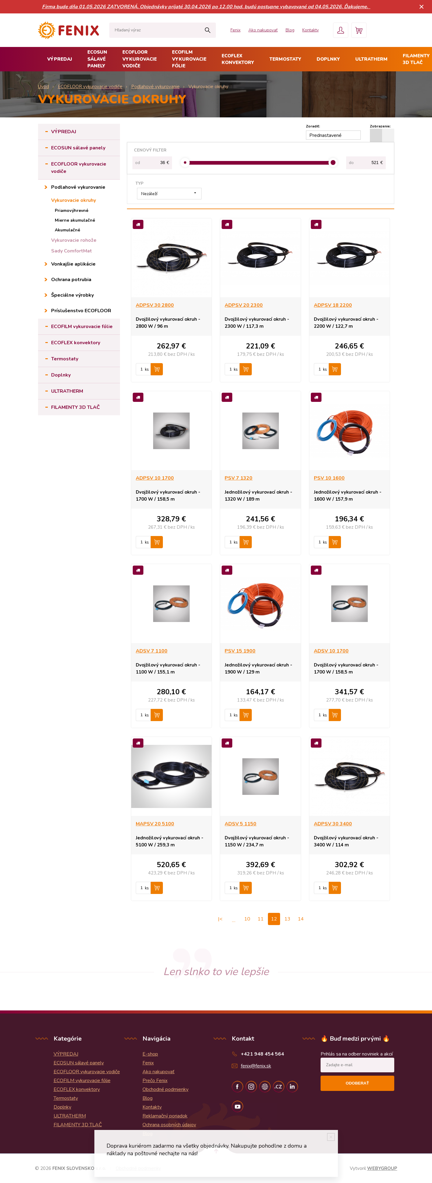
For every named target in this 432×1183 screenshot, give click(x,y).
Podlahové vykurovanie (78, 187)
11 (261, 919)
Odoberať (357, 1083)
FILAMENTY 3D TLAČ (75, 407)
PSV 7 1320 (238, 478)
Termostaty (285, 59)
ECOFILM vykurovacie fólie (189, 59)
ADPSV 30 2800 (155, 305)
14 (301, 919)
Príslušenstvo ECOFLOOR (81, 310)
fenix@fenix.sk (256, 1066)
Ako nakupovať (263, 30)
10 (247, 919)
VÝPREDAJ (59, 59)
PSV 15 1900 (240, 651)
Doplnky (328, 59)
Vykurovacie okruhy (73, 200)
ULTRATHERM (371, 59)
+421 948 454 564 (262, 1054)
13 (287, 919)
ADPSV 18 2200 (333, 305)
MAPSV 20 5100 (155, 823)
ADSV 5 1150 (240, 823)
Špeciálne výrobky (72, 295)
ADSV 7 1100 (151, 651)
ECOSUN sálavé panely (97, 59)
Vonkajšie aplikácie (73, 264)
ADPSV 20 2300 (244, 305)
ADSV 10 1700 (331, 651)
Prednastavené (325, 135)
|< (220, 919)
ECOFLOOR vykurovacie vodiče (139, 59)
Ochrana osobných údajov (169, 1124)
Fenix (235, 30)
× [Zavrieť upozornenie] (421, 7)
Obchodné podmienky (165, 1089)
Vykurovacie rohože (74, 240)
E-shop (150, 1054)
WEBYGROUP (382, 1168)
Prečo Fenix (154, 1080)
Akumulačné (67, 230)
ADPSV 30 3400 (333, 823)
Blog (290, 30)
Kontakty (310, 30)
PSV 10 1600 (329, 478)
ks (147, 369)
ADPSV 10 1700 (155, 478)
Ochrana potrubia (71, 279)
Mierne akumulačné (75, 220)
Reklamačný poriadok (165, 1116)
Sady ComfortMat (71, 251)
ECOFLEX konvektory (238, 59)
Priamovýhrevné (71, 210)
